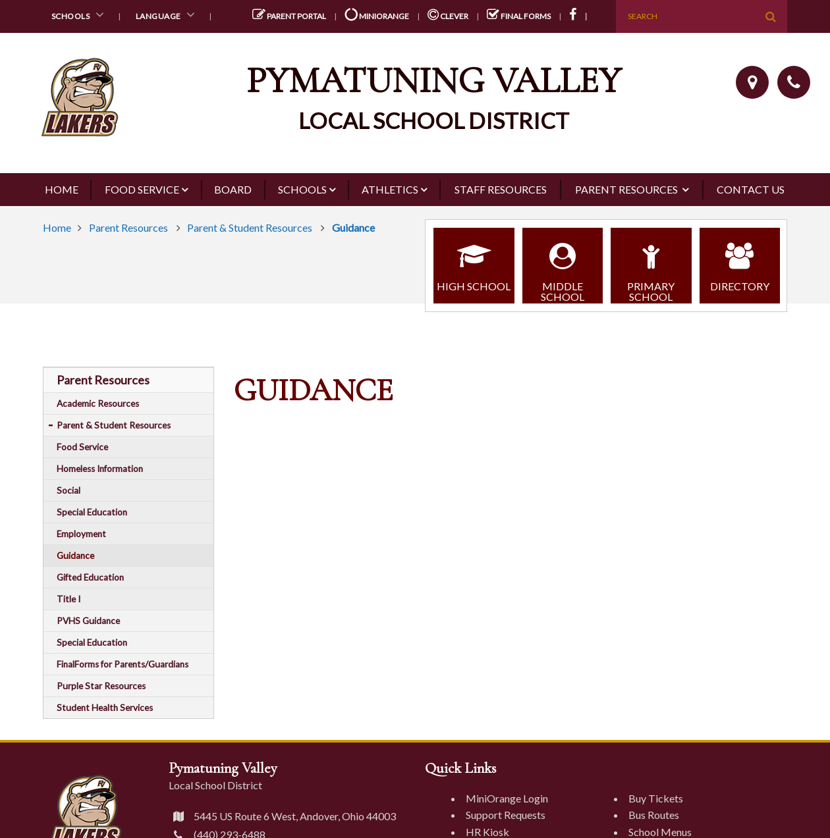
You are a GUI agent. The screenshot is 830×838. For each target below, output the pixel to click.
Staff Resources (501, 189)
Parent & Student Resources (250, 227)
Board (233, 189)
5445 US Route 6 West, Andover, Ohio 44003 (282, 816)
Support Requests (505, 814)
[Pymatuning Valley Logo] (415, 99)
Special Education (92, 512)
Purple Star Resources (101, 686)
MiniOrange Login (507, 798)
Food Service (142, 189)
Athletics (390, 189)
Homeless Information (100, 468)
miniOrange (377, 16)
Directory (740, 261)
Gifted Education (90, 577)
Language (168, 14)
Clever (448, 16)
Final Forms (519, 16)
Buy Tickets (655, 798)
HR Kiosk (487, 831)
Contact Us (751, 189)
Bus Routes (653, 814)
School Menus (660, 831)
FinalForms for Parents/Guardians (122, 664)
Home (61, 189)
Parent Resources (627, 189)
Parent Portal (289, 16)
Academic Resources (98, 403)
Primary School (651, 267)
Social (68, 490)
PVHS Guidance (88, 620)
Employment (81, 534)
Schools (80, 14)
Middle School (563, 267)
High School (474, 261)
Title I (68, 599)
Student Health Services (105, 707)
